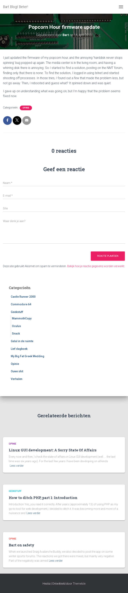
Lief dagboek (19, 348)
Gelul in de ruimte (22, 341)
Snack (16, 333)
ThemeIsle (79, 583)
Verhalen (16, 379)
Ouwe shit (17, 371)
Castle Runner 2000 (23, 296)
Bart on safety (21, 545)
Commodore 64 (21, 304)
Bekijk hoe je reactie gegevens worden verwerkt (95, 266)
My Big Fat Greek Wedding (27, 356)
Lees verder (17, 465)
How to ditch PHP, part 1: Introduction (43, 497)
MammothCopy (22, 318)
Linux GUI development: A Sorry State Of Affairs (52, 450)
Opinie (26, 108)
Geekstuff (17, 312)
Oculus (16, 326)
